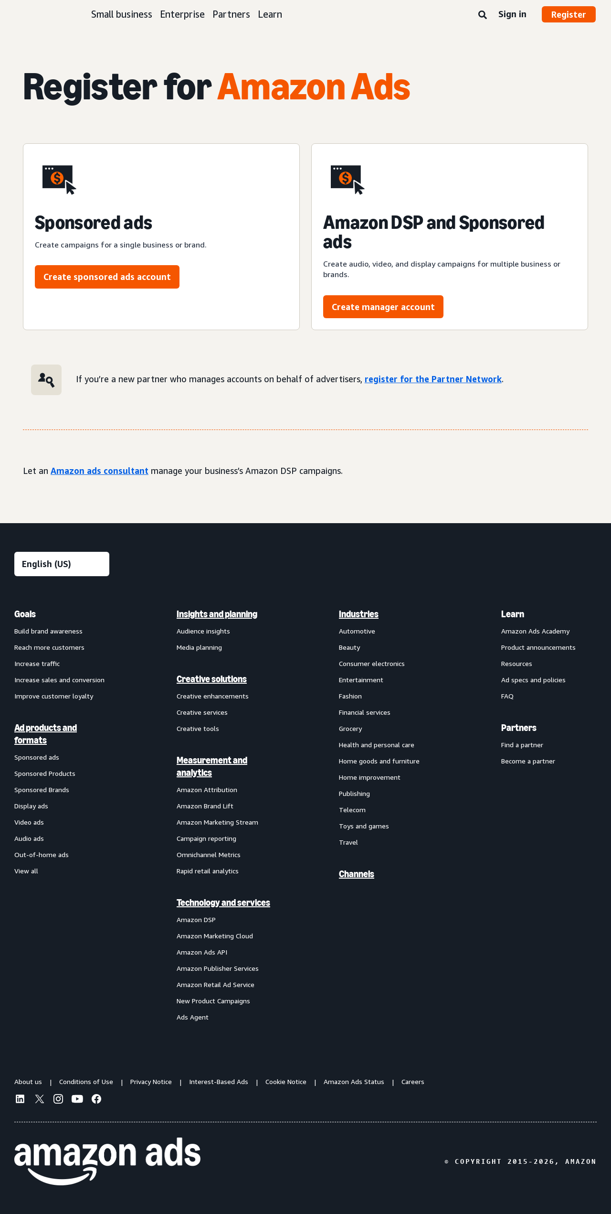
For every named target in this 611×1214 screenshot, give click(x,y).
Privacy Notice (151, 1081)
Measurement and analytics (212, 766)
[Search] (482, 15)
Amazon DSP (196, 919)
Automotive (357, 631)
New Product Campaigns (213, 1001)
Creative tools (198, 728)
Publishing (354, 793)
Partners (231, 14)
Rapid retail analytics (208, 871)
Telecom (352, 810)
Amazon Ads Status (354, 1081)
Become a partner (528, 761)
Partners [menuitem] (519, 727)
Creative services (202, 712)
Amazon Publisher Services (218, 968)
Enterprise (182, 14)
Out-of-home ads (41, 854)
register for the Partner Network (433, 379)
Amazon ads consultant (99, 470)
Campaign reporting (206, 838)
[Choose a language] (61, 564)
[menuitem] (62, 815)
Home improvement (369, 777)
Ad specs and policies (533, 680)
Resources (516, 663)
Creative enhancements (213, 696)
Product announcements (538, 647)
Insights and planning (217, 614)
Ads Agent (193, 1017)
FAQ (507, 696)
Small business (121, 14)
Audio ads (29, 838)
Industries (359, 614)
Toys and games (364, 826)
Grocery (350, 728)
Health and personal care (376, 745)
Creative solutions (212, 679)
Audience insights (203, 631)
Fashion (350, 696)
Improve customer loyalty (53, 696)
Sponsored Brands (41, 789)
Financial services (364, 712)
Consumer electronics (372, 663)
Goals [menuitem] (25, 614)
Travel (348, 842)
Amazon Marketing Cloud (215, 936)
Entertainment (361, 680)
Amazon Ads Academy (535, 631)
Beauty (349, 647)
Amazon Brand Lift (205, 806)
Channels (356, 874)
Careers (412, 1081)
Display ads (31, 806)
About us (28, 1081)
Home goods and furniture (379, 761)
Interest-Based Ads (218, 1081)
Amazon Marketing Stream (217, 822)
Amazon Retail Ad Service (215, 984)
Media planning (199, 647)
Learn (270, 14)
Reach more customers (49, 647)
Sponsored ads (36, 757)
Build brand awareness (48, 631)
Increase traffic (37, 663)
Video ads (29, 822)
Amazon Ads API (202, 952)
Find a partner (522, 745)
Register (568, 14)
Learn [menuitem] (512, 614)
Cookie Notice (285, 1081)
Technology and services (223, 902)
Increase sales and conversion (59, 680)
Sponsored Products (44, 773)
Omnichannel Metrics (209, 854)
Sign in (512, 14)
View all (26, 871)
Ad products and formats (45, 734)
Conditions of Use (86, 1081)
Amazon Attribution (207, 789)
